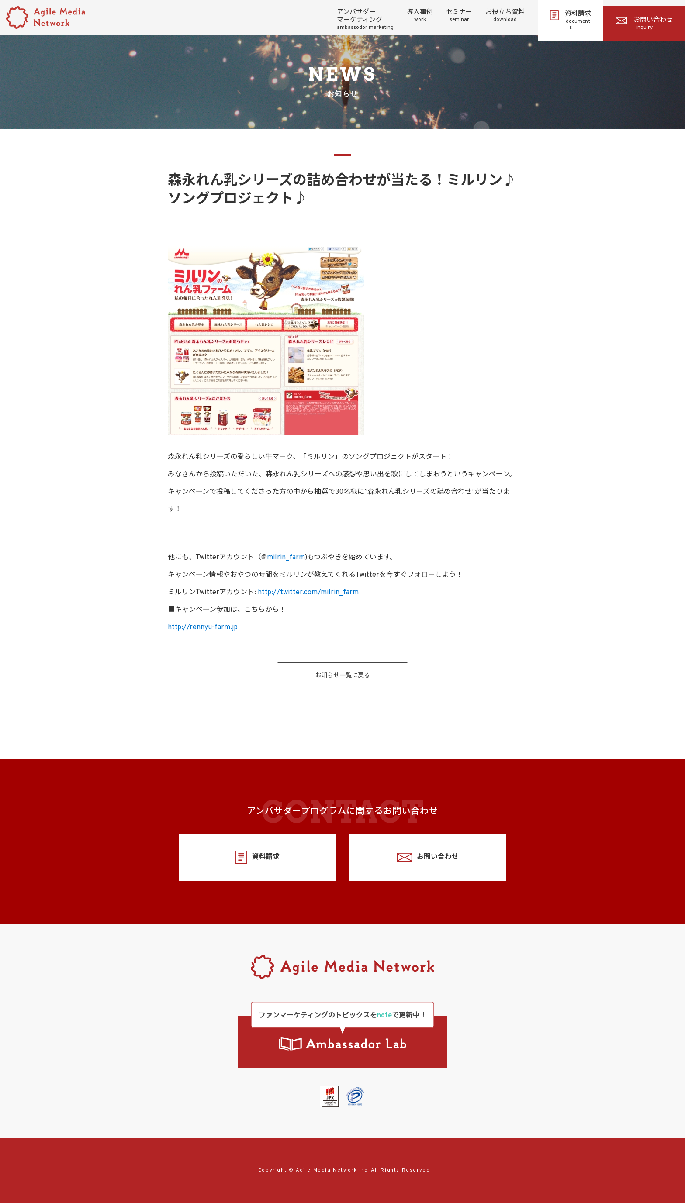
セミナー (459, 15)
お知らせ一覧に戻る (342, 675)
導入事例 (420, 15)
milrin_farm (286, 557)
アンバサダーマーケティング (365, 19)
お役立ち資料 (505, 15)
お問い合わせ (644, 23)
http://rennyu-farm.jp (203, 627)
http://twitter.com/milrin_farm (308, 592)
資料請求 (570, 20)
